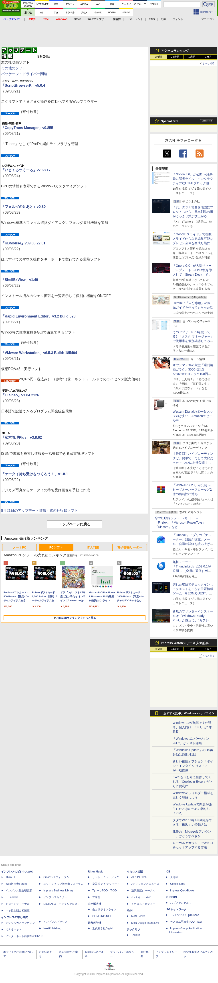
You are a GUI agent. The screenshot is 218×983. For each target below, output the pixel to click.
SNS (152, 19)
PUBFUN (171, 897)
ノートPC (19, 547)
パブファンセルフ (181, 902)
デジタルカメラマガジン (20, 922)
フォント (178, 19)
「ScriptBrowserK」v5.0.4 (23, 85)
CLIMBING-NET (101, 916)
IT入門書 (93, 547)
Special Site (169, 121)
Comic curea (177, 883)
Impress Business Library (58, 890)
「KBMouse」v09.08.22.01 (23, 243)
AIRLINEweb (139, 877)
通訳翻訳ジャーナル (143, 890)
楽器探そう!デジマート (106, 883)
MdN (130, 910)
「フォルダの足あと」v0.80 (23, 207)
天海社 (174, 877)
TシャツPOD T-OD (104, 890)
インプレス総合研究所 (19, 890)
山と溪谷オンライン (104, 909)
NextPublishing (52, 928)
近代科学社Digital (102, 928)
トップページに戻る (75, 524)
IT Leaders (12, 897)
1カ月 (208, 56)
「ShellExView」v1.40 (19, 280)
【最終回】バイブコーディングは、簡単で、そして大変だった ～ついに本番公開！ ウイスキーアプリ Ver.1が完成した (193, 462)
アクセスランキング (175, 51)
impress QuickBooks (182, 890)
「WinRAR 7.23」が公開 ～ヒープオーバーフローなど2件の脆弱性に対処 (192, 489)
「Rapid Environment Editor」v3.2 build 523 (38, 316)
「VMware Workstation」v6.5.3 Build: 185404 (39, 353)
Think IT (10, 877)
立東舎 (96, 897)
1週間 (191, 56)
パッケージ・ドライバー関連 (24, 74)
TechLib (135, 935)
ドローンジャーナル (18, 903)
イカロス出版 (135, 871)
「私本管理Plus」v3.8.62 (21, 437)
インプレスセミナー (55, 897)
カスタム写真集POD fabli (186, 921)
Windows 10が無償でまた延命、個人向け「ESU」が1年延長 (192, 727)
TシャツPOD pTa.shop (184, 915)
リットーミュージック (105, 877)
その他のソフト (13, 68)
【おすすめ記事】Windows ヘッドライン (187, 713)
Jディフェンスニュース (145, 883)
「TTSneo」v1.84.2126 (20, 395)
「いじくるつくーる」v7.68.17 (25, 170)
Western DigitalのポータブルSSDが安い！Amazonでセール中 (192, 416)
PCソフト (56, 547)
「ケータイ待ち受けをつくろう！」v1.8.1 (34, 474)
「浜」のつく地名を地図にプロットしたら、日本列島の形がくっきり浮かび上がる (193, 211)
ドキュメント (135, 19)
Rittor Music (95, 871)
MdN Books (138, 916)
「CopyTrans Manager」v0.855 (27, 128)
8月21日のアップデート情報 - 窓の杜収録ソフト (39, 510)
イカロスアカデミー (143, 903)
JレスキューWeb (141, 897)
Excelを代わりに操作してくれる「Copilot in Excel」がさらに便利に (193, 781)
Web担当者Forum (16, 883)
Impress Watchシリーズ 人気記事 (185, 643)
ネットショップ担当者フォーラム (63, 883)
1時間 (158, 56)
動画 (163, 19)
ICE (168, 871)
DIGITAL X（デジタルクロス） (61, 903)
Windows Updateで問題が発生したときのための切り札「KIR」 (192, 809)
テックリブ (133, 929)
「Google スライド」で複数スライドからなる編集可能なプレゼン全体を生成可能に (193, 238)
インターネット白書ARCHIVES (24, 936)
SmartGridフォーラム (56, 877)
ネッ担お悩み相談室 (18, 910)
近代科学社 (94, 922)
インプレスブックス (55, 921)
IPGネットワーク (176, 909)
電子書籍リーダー (129, 547)
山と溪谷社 (94, 903)
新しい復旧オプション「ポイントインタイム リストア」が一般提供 (193, 766)
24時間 (175, 56)
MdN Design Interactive (145, 922)
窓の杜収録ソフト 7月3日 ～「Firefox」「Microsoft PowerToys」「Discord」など (180, 522)
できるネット (14, 929)
